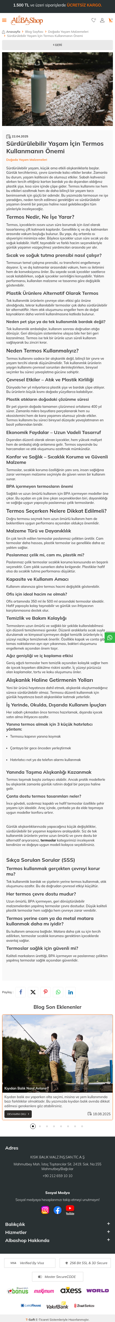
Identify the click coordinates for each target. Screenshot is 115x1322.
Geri (57, 45)
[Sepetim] (110, 20)
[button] (33, 1126)
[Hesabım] (102, 20)
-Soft (31, 1319)
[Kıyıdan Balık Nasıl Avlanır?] (57, 1054)
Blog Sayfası (34, 32)
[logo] (27, 20)
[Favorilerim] (94, 20)
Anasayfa (11, 32)
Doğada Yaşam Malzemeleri (68, 32)
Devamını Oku (18, 1114)
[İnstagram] (45, 1210)
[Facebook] (57, 1210)
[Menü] (4, 20)
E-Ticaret (42, 1319)
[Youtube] (70, 1210)
